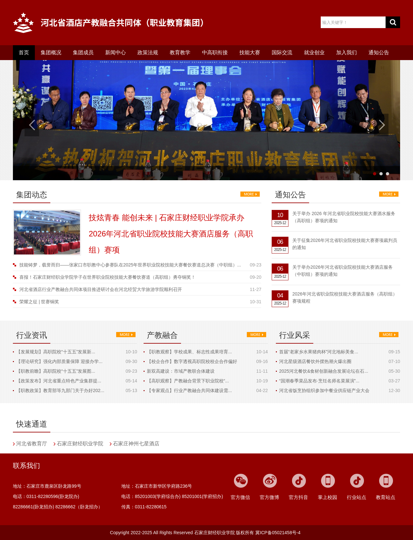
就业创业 (314, 52)
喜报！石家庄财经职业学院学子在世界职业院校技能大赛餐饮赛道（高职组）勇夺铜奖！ (107, 277)
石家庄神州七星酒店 (136, 443)
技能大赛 (249, 52)
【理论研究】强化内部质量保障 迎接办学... (59, 361)
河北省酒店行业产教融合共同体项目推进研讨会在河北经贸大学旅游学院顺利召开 (100, 289)
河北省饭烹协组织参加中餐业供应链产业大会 (324, 390)
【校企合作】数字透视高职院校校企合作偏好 (192, 361)
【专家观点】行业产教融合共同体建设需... (189, 390)
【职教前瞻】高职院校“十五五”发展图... (55, 371)
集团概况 (51, 52)
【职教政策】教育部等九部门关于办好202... (60, 390)
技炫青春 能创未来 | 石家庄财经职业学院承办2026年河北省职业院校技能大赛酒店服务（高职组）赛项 (171, 233)
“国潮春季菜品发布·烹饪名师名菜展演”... (319, 380)
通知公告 (378, 52)
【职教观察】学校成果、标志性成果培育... (189, 351)
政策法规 (147, 52)
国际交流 (282, 52)
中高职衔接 (215, 52)
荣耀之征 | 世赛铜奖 (39, 301)
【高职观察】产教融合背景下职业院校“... (188, 380)
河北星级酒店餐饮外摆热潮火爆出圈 (315, 361)
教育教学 (180, 52)
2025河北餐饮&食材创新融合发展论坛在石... (323, 371)
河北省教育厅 (31, 443)
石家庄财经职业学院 (80, 443)
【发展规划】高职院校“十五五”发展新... (55, 351)
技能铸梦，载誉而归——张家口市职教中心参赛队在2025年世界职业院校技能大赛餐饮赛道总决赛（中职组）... (130, 264)
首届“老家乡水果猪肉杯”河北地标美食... (318, 351)
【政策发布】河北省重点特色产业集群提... (58, 380)
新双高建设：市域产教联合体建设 (181, 371)
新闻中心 (115, 52)
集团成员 (83, 52)
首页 (24, 52)
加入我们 (346, 52)
